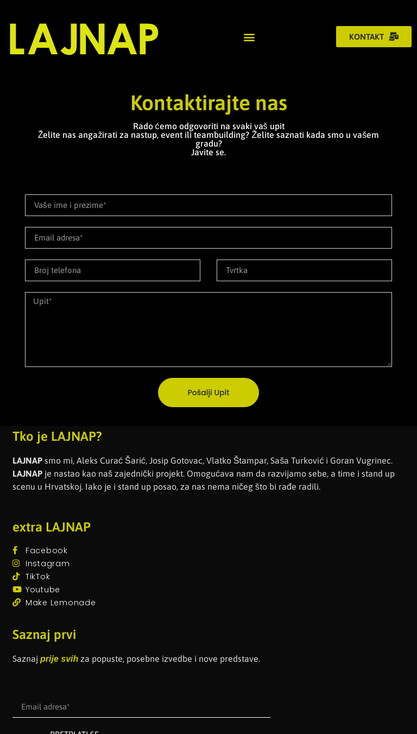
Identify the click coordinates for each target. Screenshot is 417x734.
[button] (249, 37)
